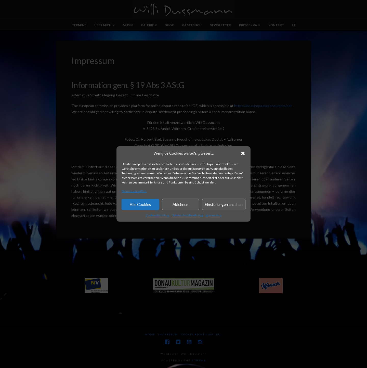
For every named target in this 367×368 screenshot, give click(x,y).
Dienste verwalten (134, 191)
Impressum (213, 215)
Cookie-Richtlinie (157, 215)
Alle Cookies (140, 204)
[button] (242, 153)
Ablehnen (180, 204)
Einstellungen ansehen (224, 204)
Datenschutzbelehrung (187, 215)
